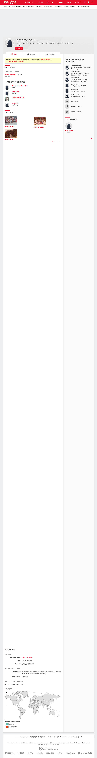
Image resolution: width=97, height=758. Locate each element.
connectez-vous (45, 60)
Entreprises (57, 6)
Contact (19, 742)
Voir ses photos (56, 142)
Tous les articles (46, 742)
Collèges (31, 6)
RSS (23, 742)
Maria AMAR (75, 89)
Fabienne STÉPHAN (18, 97)
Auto (69, 2)
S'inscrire (7, 6)
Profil (15, 54)
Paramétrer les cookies (75, 742)
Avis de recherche (83, 6)
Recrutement (54, 742)
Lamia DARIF (16, 91)
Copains (51, 54)
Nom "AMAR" (75, 101)
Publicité (27, 742)
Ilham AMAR (75, 84)
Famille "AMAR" (76, 106)
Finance (60, 2)
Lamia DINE (15, 103)
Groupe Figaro (41, 744)
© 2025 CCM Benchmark (52, 744)
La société (39, 742)
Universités (48, 6)
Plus (78, 2)
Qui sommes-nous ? (11, 742)
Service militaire (69, 6)
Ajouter (20, 48)
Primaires (39, 6)
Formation (33, 742)
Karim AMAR (75, 95)
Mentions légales (86, 742)
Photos (32, 54)
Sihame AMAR (75, 71)
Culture (50, 2)
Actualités (29, 2)
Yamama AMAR (76, 65)
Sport (40, 2)
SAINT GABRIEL (10, 75)
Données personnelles (64, 742)
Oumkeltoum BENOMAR (19, 86)
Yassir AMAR (75, 77)
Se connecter (16, 6)
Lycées (25, 6)
